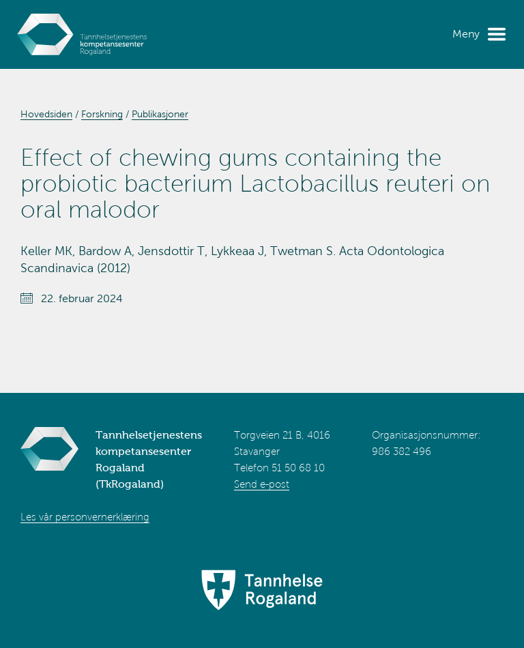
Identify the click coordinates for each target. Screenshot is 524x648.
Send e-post (261, 484)
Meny (466, 34)
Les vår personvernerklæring (84, 517)
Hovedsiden (46, 114)
